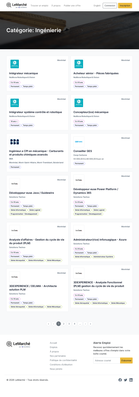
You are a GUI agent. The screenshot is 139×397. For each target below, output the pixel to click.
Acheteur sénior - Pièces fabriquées (96, 73)
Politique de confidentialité (63, 360)
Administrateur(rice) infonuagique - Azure (100, 239)
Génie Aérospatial (18, 260)
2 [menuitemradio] (63, 323)
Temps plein (28, 86)
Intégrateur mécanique (23, 73)
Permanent (15, 86)
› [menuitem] (85, 323)
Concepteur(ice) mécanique (90, 112)
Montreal (125, 138)
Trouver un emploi (39, 5)
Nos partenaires (58, 356)
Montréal (61, 60)
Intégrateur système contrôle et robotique (35, 112)
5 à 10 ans (15, 82)
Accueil (53, 343)
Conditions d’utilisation (61, 364)
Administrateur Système (103, 257)
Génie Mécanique (54, 260)
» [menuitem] (90, 323)
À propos (56, 5)
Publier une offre (72, 5)
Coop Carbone (80, 155)
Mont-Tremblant (44, 162)
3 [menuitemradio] (69, 323)
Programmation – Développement (24, 214)
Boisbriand (58, 162)
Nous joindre (56, 369)
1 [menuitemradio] (58, 323)
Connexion (110, 5)
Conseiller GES (82, 151)
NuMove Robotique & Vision (22, 77)
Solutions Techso (17, 197)
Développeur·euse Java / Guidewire (31, 192)
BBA (11, 159)
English (97, 5)
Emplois (53, 347)
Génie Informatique (18, 210)
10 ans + (14, 121)
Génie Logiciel (34, 210)
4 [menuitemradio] (74, 323)
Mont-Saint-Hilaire (27, 162)
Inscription (125, 5)
